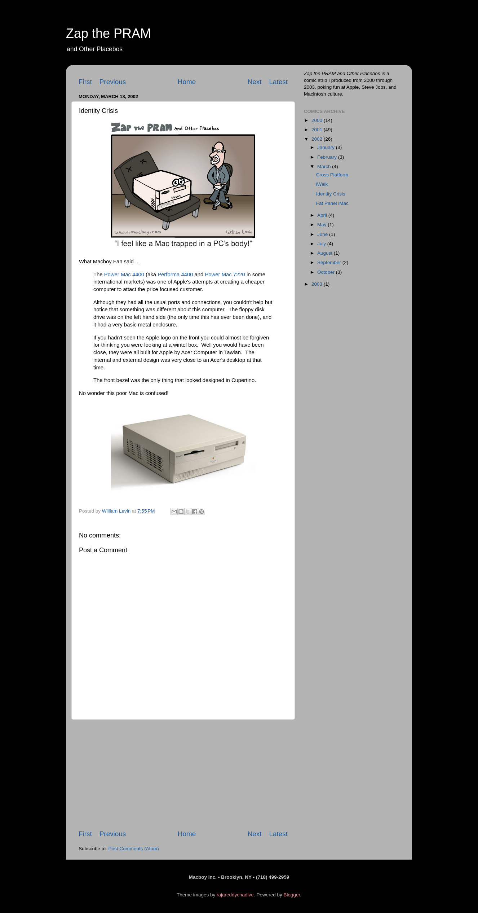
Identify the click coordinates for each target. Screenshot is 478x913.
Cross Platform (332, 174)
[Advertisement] (183, 774)
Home (187, 81)
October (326, 272)
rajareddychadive (235, 894)
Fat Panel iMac (332, 203)
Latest (278, 81)
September (329, 262)
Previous (112, 81)
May (322, 224)
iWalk (322, 184)
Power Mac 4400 (124, 274)
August (325, 253)
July (322, 243)
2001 (317, 129)
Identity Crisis (330, 194)
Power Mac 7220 (225, 274)
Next (255, 81)
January (326, 147)
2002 (317, 139)
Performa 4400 (175, 274)
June (323, 234)
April (322, 215)
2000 (317, 120)
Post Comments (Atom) (134, 848)
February (327, 157)
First (85, 81)
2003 (317, 284)
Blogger (291, 894)
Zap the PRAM (108, 33)
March (324, 166)
